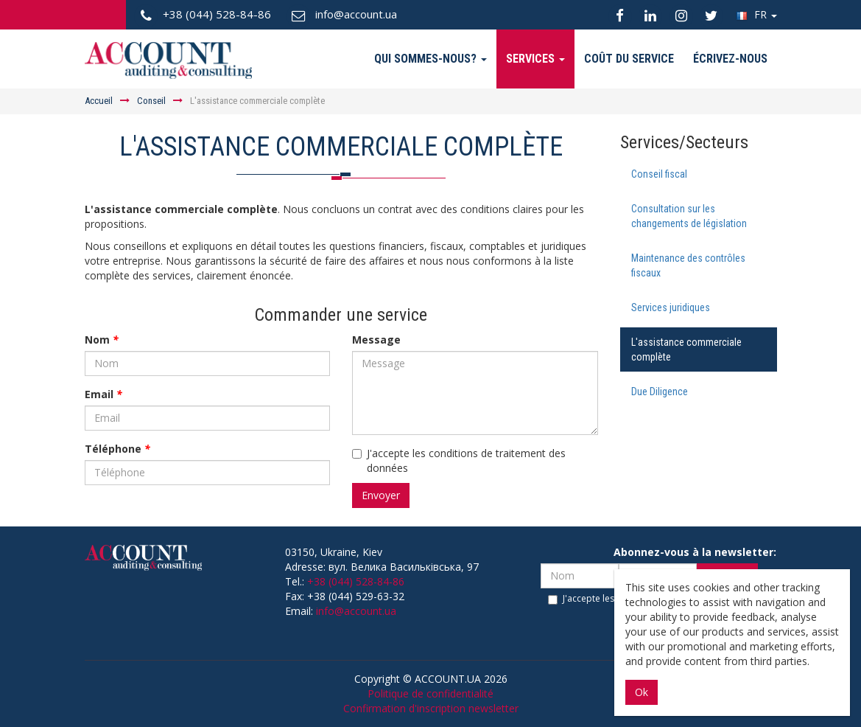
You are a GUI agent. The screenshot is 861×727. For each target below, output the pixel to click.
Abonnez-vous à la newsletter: (695, 552)
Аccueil (99, 100)
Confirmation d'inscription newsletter (431, 708)
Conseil (151, 100)
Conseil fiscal (659, 174)
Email (103, 394)
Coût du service (629, 59)
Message (376, 340)
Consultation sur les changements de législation (689, 216)
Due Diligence (659, 391)
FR (756, 14)
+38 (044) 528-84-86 (355, 581)
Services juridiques (670, 307)
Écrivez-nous (730, 59)
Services (535, 59)
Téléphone (117, 449)
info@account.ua (356, 611)
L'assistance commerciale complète (686, 349)
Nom (102, 340)
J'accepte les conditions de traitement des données (459, 460)
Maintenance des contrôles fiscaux (688, 265)
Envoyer (381, 495)
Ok (641, 692)
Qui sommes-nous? (430, 59)
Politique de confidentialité (430, 693)
